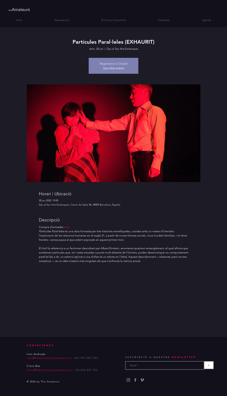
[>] (209, 365)
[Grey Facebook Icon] (135, 380)
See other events (113, 68)
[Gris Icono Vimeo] (142, 380)
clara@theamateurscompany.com (50, 370)
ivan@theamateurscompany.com (49, 358)
